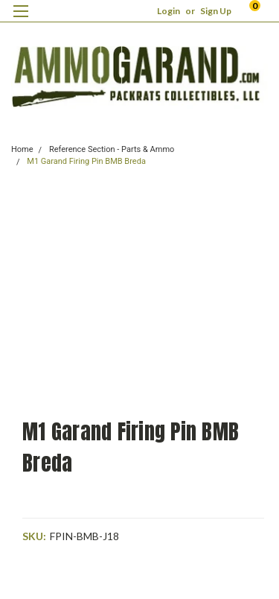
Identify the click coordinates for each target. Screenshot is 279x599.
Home (22, 149)
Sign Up (215, 10)
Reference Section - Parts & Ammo (111, 149)
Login (168, 10)
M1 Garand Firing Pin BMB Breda (86, 161)
